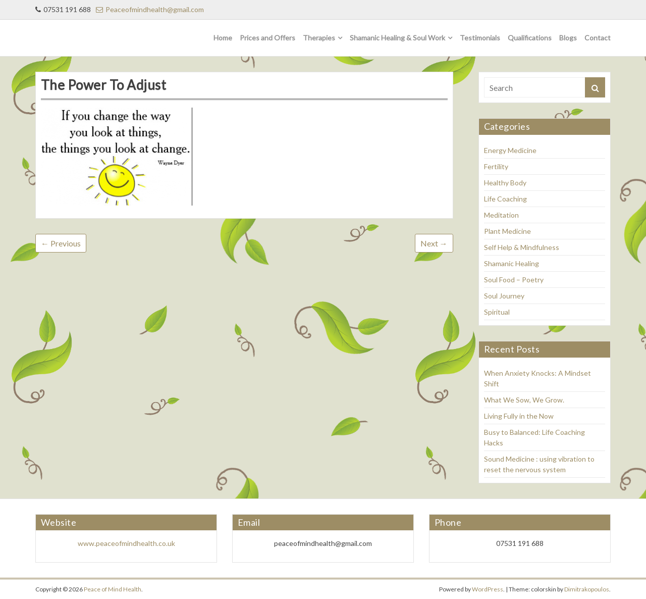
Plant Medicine (507, 231)
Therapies (319, 37)
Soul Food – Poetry (514, 279)
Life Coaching (505, 198)
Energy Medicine (510, 150)
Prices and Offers (267, 37)
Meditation (501, 215)
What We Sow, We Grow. (524, 399)
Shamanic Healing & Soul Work (397, 37)
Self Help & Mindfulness (521, 247)
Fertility (496, 166)
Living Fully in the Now (519, 416)
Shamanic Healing (511, 263)
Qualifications (530, 37)
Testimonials (480, 37)
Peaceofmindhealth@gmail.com (150, 9)
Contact (597, 37)
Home (222, 37)
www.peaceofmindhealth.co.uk (126, 543)
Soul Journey (504, 295)
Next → (434, 243)
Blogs (568, 37)
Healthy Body (505, 182)
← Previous (61, 243)
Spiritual (497, 312)
